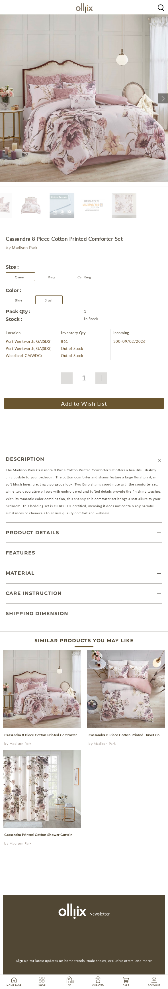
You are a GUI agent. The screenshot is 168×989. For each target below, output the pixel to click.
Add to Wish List (84, 403)
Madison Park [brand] (24, 247)
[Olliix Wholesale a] (161, 7)
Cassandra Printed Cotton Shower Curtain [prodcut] (38, 835)
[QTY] (84, 378)
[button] (5, 98)
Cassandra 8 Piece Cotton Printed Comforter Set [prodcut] (43, 735)
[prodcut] (42, 689)
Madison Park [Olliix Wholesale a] (20, 743)
